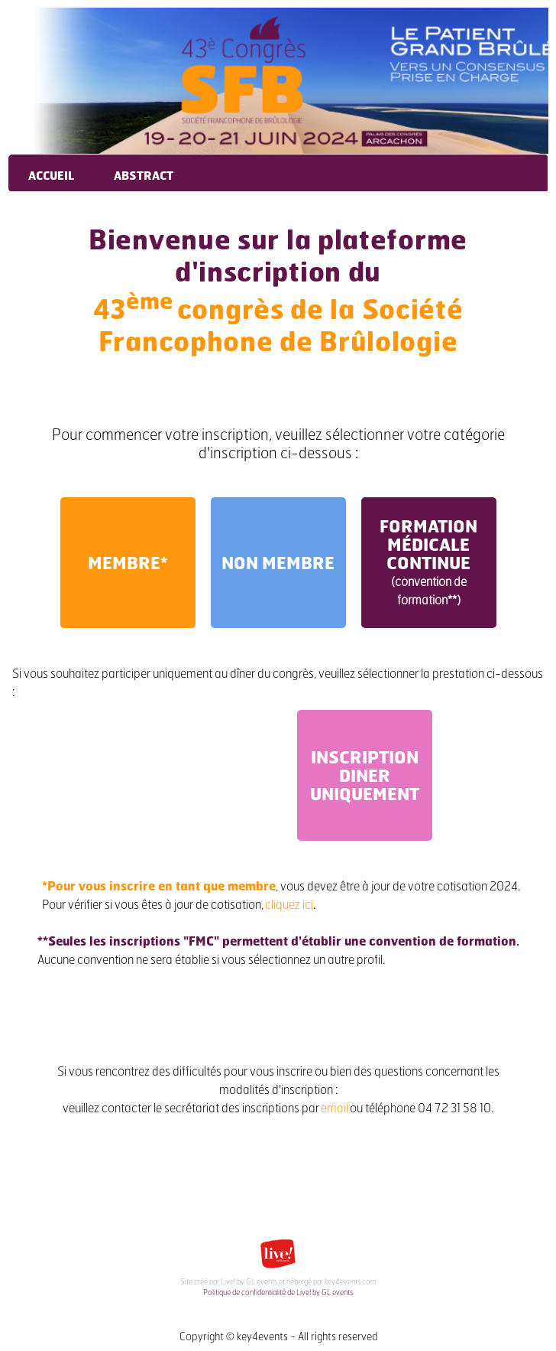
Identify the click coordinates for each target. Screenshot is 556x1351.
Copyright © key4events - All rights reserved (278, 1336)
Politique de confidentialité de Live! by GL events (278, 1292)
